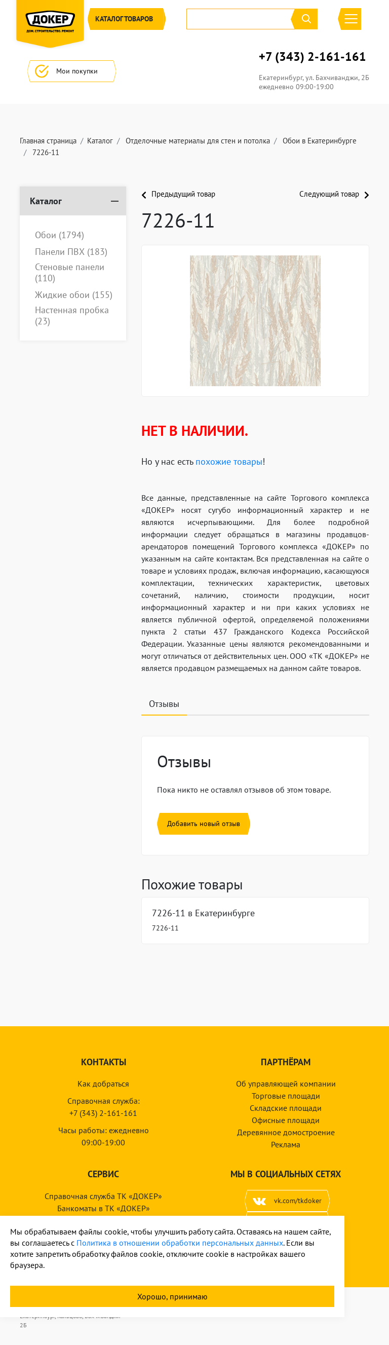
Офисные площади (286, 1120)
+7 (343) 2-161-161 (312, 57)
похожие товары (229, 461)
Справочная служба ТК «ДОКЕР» (103, 1196)
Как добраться (103, 1083)
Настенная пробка (72, 315)
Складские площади (286, 1108)
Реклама (285, 1144)
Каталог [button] (126, 19)
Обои (59, 235)
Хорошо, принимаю (172, 1296)
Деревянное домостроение (286, 1132)
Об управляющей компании (286, 1083)
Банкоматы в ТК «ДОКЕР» (103, 1208)
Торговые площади (286, 1096)
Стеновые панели (69, 272)
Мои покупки (71, 71)
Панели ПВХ (71, 251)
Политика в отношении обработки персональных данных (179, 1243)
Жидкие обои (73, 295)
